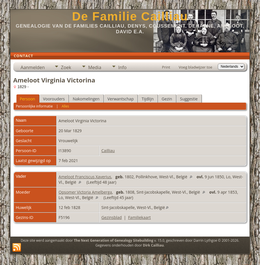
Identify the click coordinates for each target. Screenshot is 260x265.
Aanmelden (33, 67)
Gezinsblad (112, 217)
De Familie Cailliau (130, 16)
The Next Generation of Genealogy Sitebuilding (113, 240)
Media (94, 67)
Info (122, 67)
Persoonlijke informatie (34, 106)
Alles (65, 106)
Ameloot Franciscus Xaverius (85, 176)
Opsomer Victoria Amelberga (85, 192)
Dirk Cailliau (153, 245)
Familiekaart (139, 217)
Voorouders (54, 99)
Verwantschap (120, 99)
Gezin (167, 99)
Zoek (66, 67)
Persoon (27, 99)
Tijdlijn (147, 99)
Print (166, 67)
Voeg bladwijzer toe (195, 67)
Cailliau (108, 150)
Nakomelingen (86, 99)
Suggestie (189, 99)
